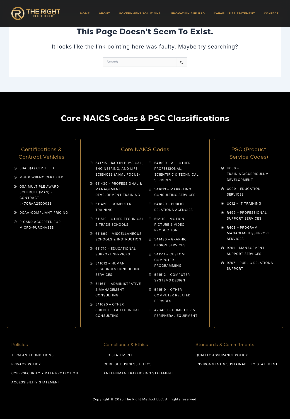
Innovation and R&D (187, 13)
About (104, 13)
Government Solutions (140, 13)
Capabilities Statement (234, 13)
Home (85, 13)
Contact (271, 13)
